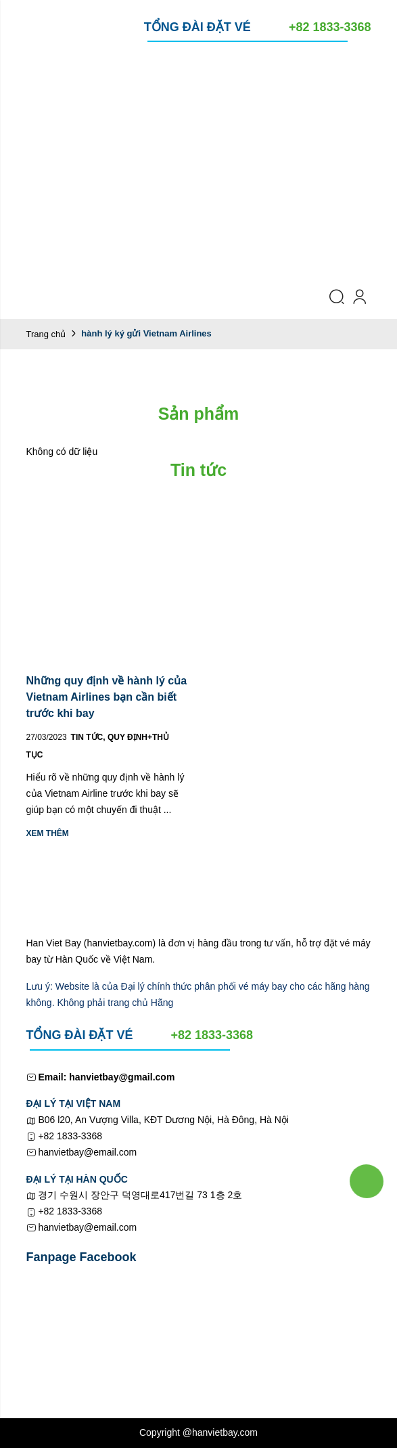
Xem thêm (47, 833)
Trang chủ (46, 334)
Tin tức (89, 737)
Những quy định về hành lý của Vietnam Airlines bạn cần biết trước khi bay (106, 697)
